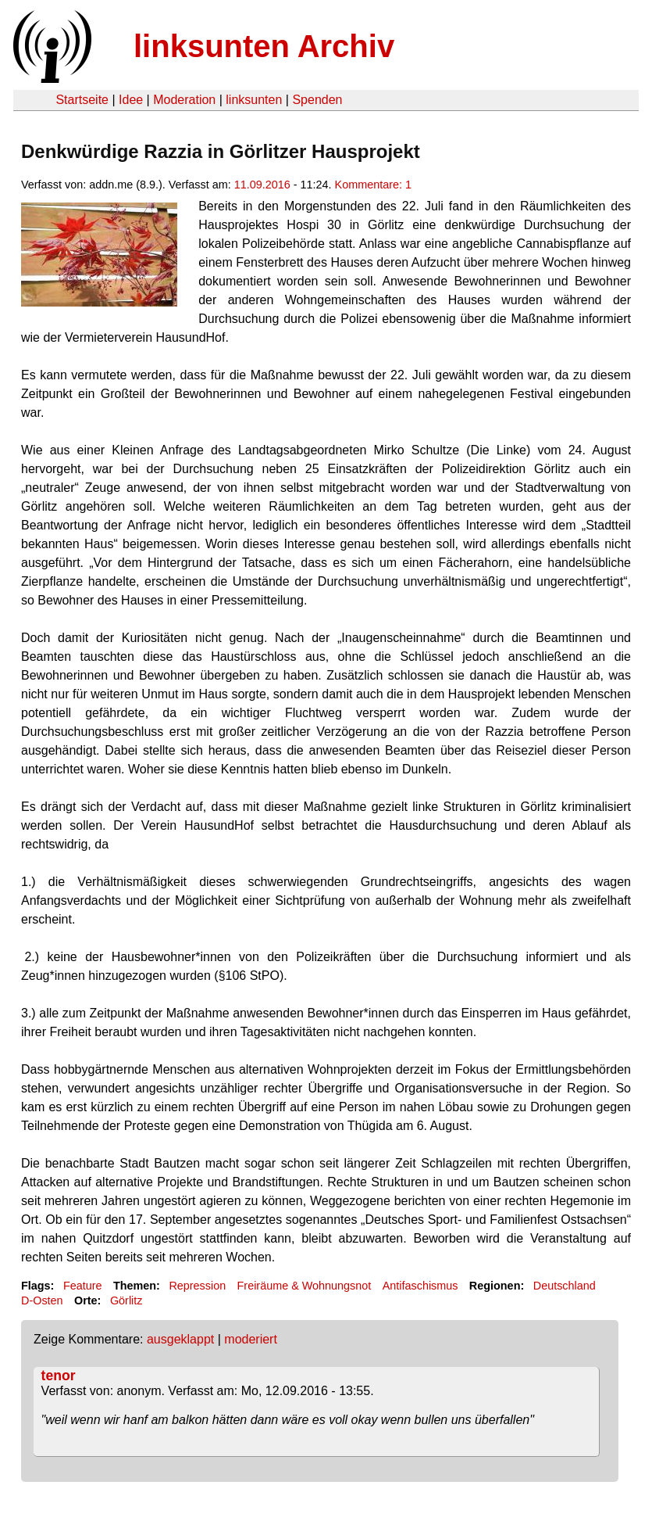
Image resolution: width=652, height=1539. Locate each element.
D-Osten (42, 1300)
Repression (197, 1285)
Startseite (82, 99)
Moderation (184, 99)
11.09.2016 (262, 184)
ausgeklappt (180, 1339)
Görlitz (126, 1300)
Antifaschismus (420, 1285)
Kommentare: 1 (373, 184)
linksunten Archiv (264, 46)
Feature (82, 1285)
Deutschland (564, 1285)
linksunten (254, 99)
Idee (131, 99)
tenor (58, 1375)
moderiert (250, 1339)
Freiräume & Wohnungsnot (304, 1285)
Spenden (317, 99)
